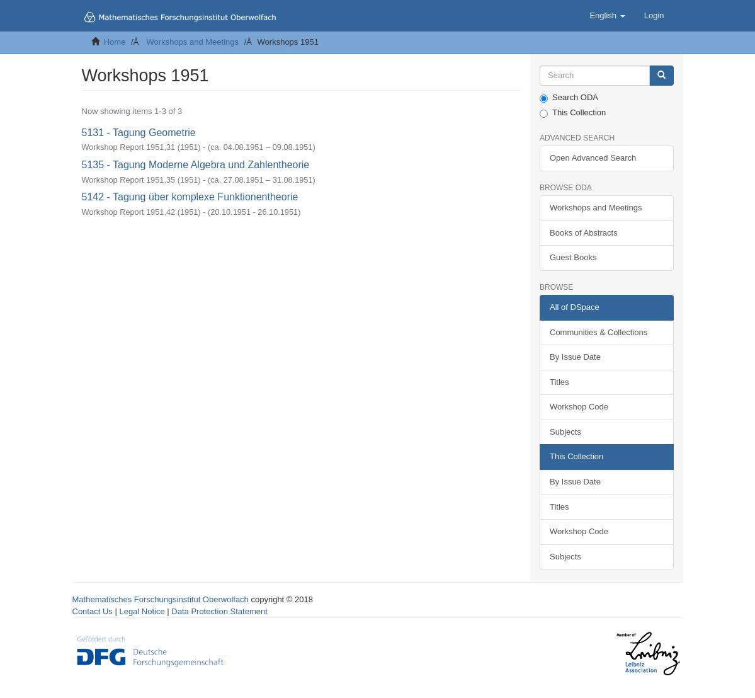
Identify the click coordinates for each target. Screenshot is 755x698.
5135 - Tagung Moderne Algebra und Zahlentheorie (196, 164)
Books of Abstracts (584, 232)
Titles (559, 382)
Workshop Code (579, 406)
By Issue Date (575, 357)
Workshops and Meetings (193, 42)
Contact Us (92, 611)
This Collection (573, 113)
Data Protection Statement (219, 611)
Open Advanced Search (593, 158)
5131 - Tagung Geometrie (139, 132)
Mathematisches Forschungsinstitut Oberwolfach (160, 599)
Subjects (565, 432)
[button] (607, 15)
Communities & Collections (598, 332)
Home (115, 42)
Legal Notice (141, 611)
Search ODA (569, 98)
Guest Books (573, 257)
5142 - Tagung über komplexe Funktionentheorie (190, 197)
